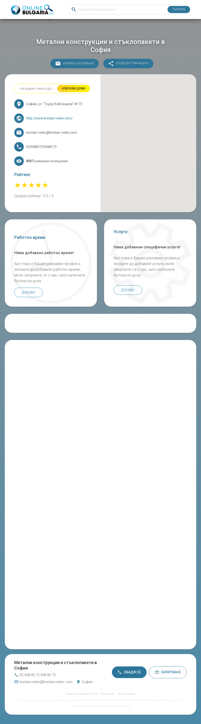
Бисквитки (107, 693)
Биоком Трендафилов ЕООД (117, 706)
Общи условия (126, 693)
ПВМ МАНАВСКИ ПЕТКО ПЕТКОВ (133, 700)
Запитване (168, 672)
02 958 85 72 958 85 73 (35, 675)
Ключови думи (73, 88)
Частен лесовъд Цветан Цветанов (34, 700)
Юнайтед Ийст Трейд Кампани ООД (68, 700)
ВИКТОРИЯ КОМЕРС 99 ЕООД (100, 700)
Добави (28, 292)
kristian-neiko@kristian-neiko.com (43, 682)
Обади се (129, 672)
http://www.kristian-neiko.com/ (49, 118)
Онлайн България (77, 693)
